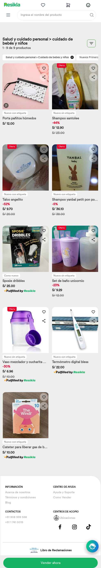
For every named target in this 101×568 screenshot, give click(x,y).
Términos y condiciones (20, 497)
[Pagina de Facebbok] (60, 526)
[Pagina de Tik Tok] (88, 526)
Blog (8, 502)
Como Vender (62, 497)
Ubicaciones (67, 518)
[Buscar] (92, 14)
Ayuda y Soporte (64, 492)
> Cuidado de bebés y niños (52, 57)
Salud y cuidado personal (21, 57)
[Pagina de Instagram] (74, 526)
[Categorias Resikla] (8, 15)
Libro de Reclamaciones (50, 550)
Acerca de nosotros (17, 492)
